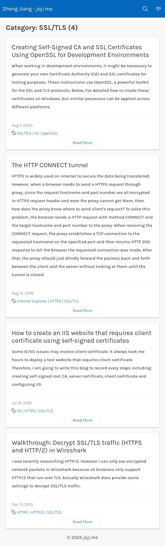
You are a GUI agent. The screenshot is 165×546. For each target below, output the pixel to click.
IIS (36, 133)
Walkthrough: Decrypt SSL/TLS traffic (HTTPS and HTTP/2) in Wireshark (77, 446)
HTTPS (55, 301)
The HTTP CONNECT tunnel (50, 165)
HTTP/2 (37, 512)
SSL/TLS (24, 133)
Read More (82, 142)
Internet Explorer (32, 301)
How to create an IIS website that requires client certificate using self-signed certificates (82, 336)
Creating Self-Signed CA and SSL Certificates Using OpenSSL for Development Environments (80, 51)
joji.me (90, 537)
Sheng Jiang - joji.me (27, 9)
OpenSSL (50, 133)
